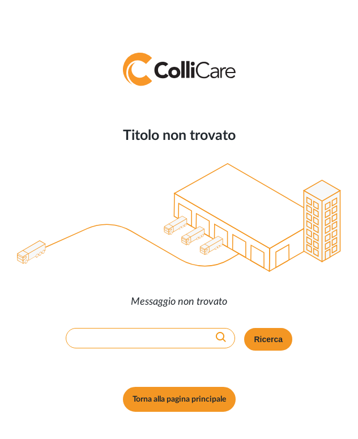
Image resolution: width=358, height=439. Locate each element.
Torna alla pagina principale (179, 399)
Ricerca (268, 339)
